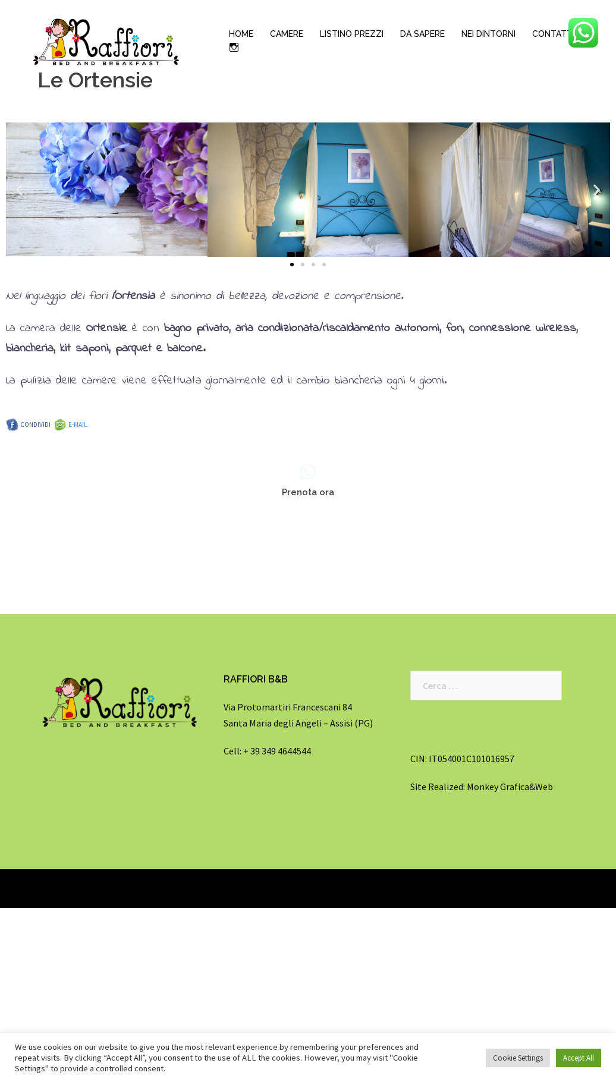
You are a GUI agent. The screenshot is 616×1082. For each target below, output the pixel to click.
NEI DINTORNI (488, 34)
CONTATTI (553, 34)
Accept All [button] (578, 1058)
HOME (241, 34)
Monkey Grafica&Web (510, 786)
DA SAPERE (422, 34)
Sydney (154, 888)
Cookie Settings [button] (518, 1058)
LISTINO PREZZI (352, 34)
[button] (292, 264)
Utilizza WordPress (67, 888)
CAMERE (286, 34)
